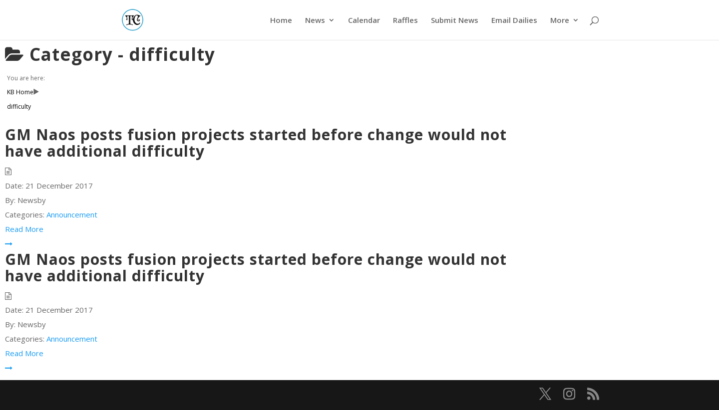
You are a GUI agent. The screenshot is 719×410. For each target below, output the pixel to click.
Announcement (71, 214)
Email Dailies (514, 20)
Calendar (364, 20)
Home (281, 20)
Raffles (405, 20)
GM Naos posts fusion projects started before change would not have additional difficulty (256, 142)
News (315, 20)
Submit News (454, 20)
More (559, 20)
